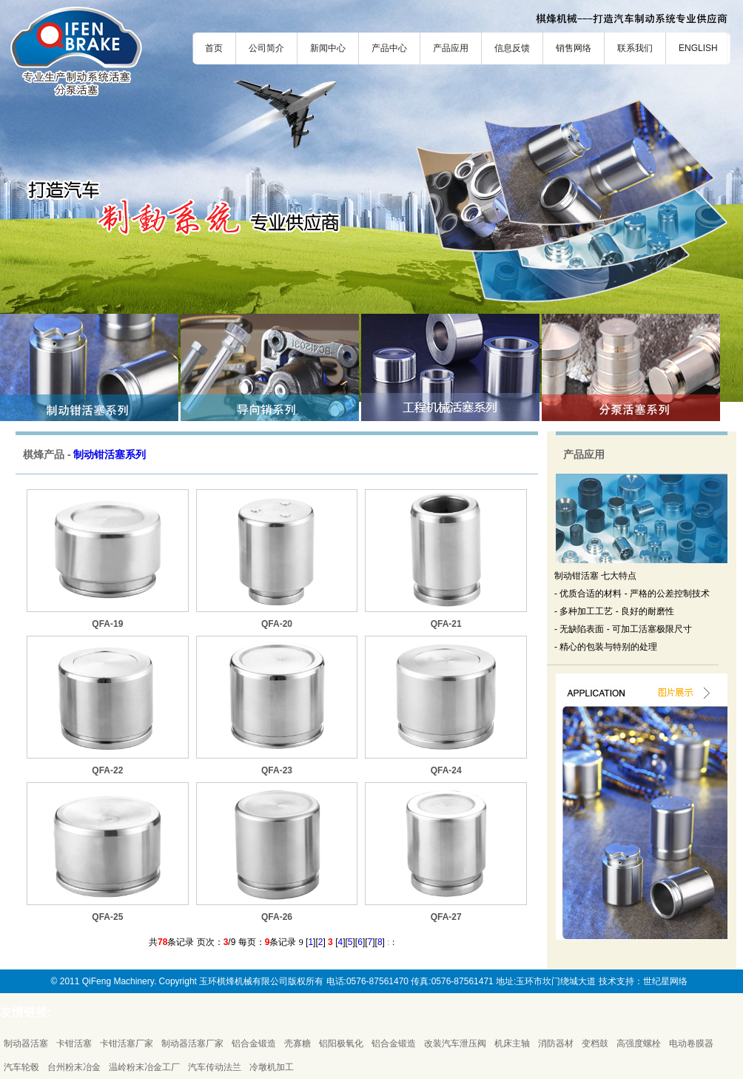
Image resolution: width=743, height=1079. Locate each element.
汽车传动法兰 (214, 1067)
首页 (214, 48)
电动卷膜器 (691, 1043)
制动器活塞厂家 (192, 1043)
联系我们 (635, 48)
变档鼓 (595, 1043)
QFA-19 (107, 624)
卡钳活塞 (74, 1043)
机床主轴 (512, 1043)
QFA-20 (276, 624)
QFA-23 (276, 770)
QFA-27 (446, 917)
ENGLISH (698, 48)
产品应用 (450, 48)
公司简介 (266, 48)
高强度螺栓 (638, 1043)
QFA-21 (446, 624)
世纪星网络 (665, 981)
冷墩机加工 (271, 1067)
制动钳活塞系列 (109, 454)
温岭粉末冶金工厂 (144, 1067)
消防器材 (556, 1043)
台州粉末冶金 (74, 1067)
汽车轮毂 (21, 1067)
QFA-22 (107, 770)
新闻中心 (328, 48)
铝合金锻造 (254, 1043)
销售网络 (573, 48)
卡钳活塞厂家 (126, 1043)
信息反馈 (512, 48)
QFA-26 (276, 917)
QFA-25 (107, 917)
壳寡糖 (297, 1043)
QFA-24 (446, 770)
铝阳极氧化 (341, 1043)
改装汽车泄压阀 (455, 1043)
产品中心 (389, 48)
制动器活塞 (26, 1043)
